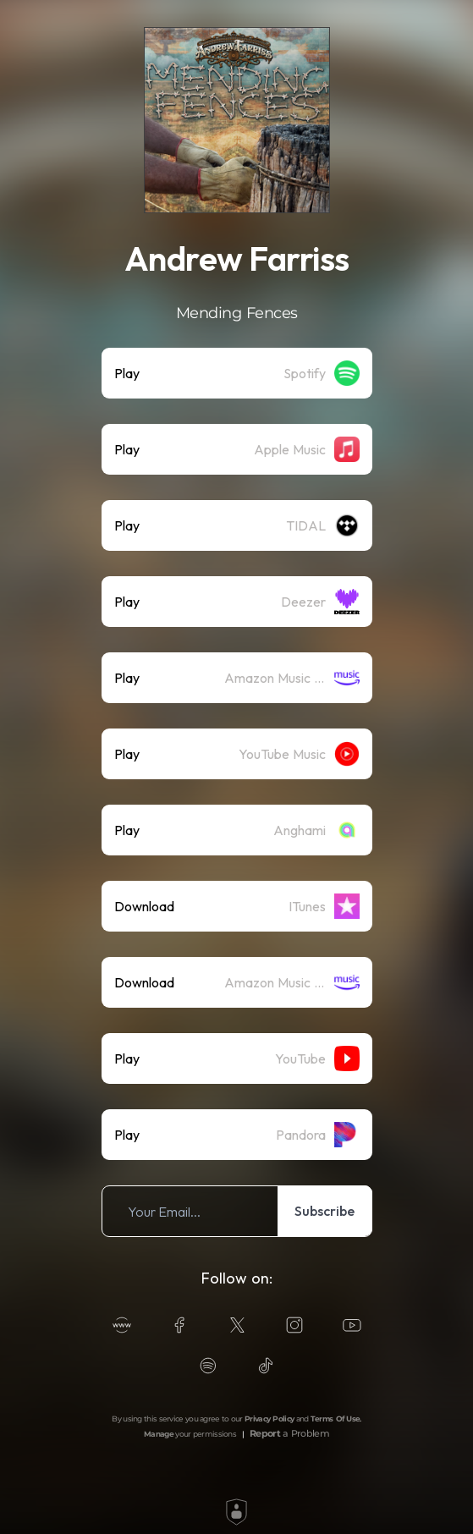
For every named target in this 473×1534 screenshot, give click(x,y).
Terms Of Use (335, 1418)
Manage (158, 1433)
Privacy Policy (269, 1418)
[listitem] (237, 373)
